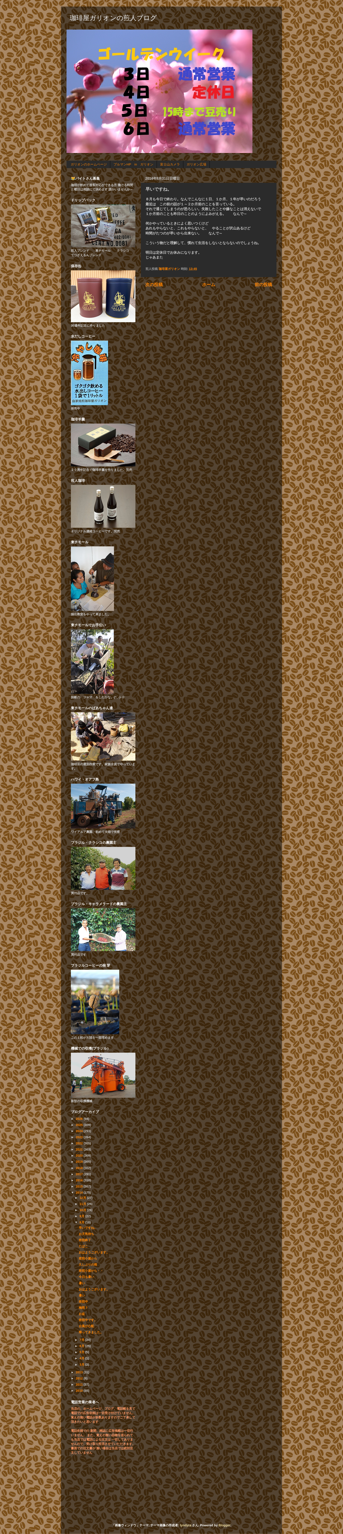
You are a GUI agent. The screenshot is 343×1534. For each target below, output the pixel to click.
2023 (80, 1137)
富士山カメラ (170, 164)
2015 (80, 1186)
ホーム (208, 284)
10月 (83, 1210)
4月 (82, 1358)
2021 (80, 1149)
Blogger (224, 1525)
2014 (80, 1192)
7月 (82, 1340)
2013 (80, 1372)
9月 (82, 1216)
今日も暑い (86, 1277)
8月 (82, 1222)
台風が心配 (86, 1326)
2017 (80, 1174)
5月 (82, 1352)
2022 (80, 1143)
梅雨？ (83, 1307)
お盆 (82, 1314)
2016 (80, 1180)
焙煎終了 (85, 1240)
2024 (80, 1131)
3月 (82, 1364)
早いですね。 (88, 1228)
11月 (83, 1204)
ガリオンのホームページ (89, 164)
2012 (80, 1378)
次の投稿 (154, 284)
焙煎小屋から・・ (91, 1270)
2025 (80, 1125)
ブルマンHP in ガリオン (133, 164)
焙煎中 (83, 1301)
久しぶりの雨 (88, 1264)
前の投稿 (263, 284)
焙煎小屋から (88, 1258)
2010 (80, 1390)
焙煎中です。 (88, 1320)
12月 (83, 1198)
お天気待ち (86, 1234)
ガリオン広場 (196, 164)
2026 (80, 1119)
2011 (80, 1384)
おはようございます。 (94, 1252)
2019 (80, 1161)
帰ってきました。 (91, 1332)
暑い (82, 1283)
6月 (82, 1346)
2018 (80, 1168)
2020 (80, 1155)
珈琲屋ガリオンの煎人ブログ (113, 17)
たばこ (83, 1246)
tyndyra (185, 1525)
